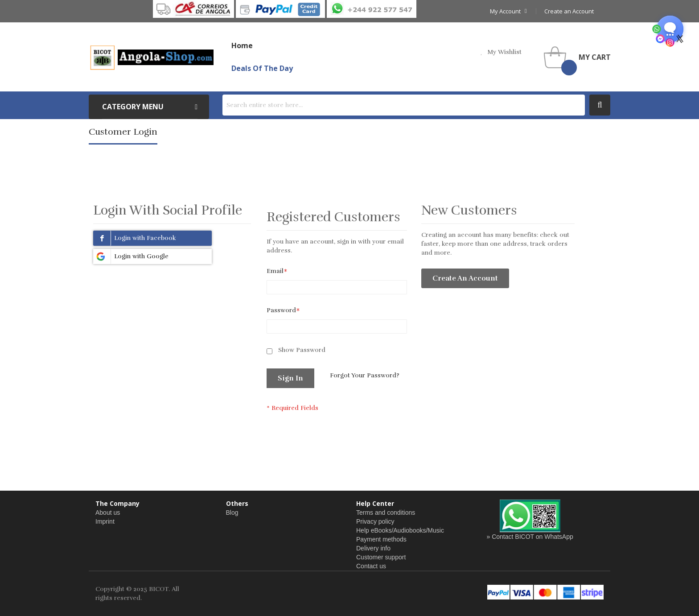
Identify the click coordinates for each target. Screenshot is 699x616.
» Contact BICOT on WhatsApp (530, 536)
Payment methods (381, 539)
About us (107, 512)
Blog (232, 512)
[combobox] (403, 105)
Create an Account (569, 11)
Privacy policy (375, 521)
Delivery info (373, 548)
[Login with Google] (152, 256)
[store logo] (151, 57)
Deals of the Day (262, 68)
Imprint (105, 521)
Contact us (371, 566)
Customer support (381, 557)
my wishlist (504, 52)
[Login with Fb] (152, 238)
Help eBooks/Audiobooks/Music (400, 530)
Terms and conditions (385, 512)
